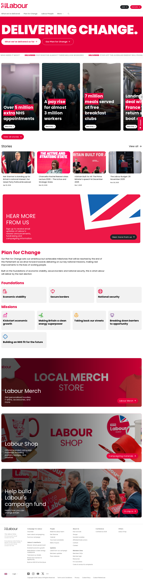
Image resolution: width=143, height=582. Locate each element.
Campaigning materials (121, 456)
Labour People (47, 14)
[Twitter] (43, 574)
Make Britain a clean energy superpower (36, 551)
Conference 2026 (101, 532)
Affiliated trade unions (80, 540)
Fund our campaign (33, 537)
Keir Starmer (54, 534)
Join (123, 7)
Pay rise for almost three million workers (82, 55)
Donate (135, 7)
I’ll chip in (128, 511)
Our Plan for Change (56, 41)
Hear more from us (122, 237)
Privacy (77, 578)
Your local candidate (57, 540)
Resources (76, 559)
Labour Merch (126, 400)
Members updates (56, 553)
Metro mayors (54, 543)
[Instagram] (33, 574)
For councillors (77, 562)
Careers (75, 545)
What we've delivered (10, 14)
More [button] (59, 14)
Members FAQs (78, 553)
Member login (77, 556)
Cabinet (52, 537)
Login (14, 574)
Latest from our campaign (58, 551)
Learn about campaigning (35, 534)
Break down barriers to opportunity (34, 558)
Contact (75, 543)
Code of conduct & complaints (83, 564)
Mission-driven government (36, 545)
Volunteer (30, 532)
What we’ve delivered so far (20, 41)
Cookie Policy (86, 578)
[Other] (47, 574)
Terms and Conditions (64, 578)
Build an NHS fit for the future (36, 562)
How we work (77, 532)
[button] (68, 13)
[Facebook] (28, 574)
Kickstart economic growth (36, 548)
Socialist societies (78, 537)
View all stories (11, 136)
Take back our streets (34, 555)
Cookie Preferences (99, 578)
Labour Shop (122, 532)
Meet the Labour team (57, 532)
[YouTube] (38, 574)
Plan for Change (30, 14)
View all (133, 146)
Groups (75, 534)
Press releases (54, 556)
